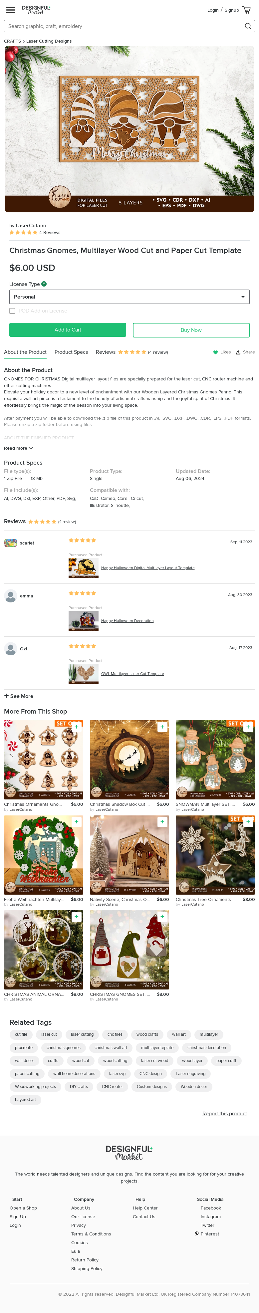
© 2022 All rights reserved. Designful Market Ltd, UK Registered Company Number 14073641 (154, 1294)
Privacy (78, 1225)
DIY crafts (79, 1086)
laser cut (49, 1034)
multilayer (209, 1034)
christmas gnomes (64, 1047)
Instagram (211, 1216)
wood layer (192, 1060)
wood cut (80, 1060)
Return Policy (85, 1260)
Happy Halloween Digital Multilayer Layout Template (148, 567)
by (18, 810)
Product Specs (71, 352)
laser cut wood (154, 1060)
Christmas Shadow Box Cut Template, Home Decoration (123, 804)
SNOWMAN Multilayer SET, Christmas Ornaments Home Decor (209, 804)
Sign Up (18, 1216)
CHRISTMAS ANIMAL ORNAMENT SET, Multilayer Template (37, 994)
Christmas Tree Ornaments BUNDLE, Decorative (209, 899)
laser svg (117, 1073)
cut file (21, 1034)
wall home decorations (74, 1073)
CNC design (150, 1073)
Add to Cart (68, 330)
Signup (232, 10)
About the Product (25, 352)
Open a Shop (23, 1208)
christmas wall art (111, 1047)
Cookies (79, 1242)
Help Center (145, 1208)
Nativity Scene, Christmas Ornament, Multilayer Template (123, 899)
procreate (24, 1047)
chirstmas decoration (206, 1047)
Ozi (23, 649)
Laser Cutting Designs (49, 41)
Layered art (25, 1099)
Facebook (211, 1208)
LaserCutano (27, 225)
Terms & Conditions (91, 1234)
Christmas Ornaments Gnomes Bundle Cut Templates (37, 804)
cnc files (115, 1034)
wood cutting (115, 1060)
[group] (129, 129)
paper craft (226, 1060)
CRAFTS (12, 41)
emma (26, 596)
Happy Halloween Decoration (127, 620)
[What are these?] (44, 284)
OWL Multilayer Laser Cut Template (132, 673)
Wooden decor (194, 1086)
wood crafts (147, 1034)
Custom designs (152, 1086)
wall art (179, 1034)
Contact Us (144, 1216)
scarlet (27, 543)
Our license (83, 1216)
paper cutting (27, 1073)
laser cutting (82, 1034)
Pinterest (210, 1234)
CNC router (112, 1086)
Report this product (224, 1113)
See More (18, 696)
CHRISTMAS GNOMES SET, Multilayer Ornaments (123, 994)
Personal (24, 297)
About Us (81, 1208)
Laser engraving (190, 1073)
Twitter (207, 1225)
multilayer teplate (157, 1047)
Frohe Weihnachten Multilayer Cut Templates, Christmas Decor (37, 899)
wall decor (24, 1060)
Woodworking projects (35, 1086)
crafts (53, 1060)
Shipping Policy (87, 1268)
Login (213, 10)
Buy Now (191, 330)
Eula (75, 1251)
